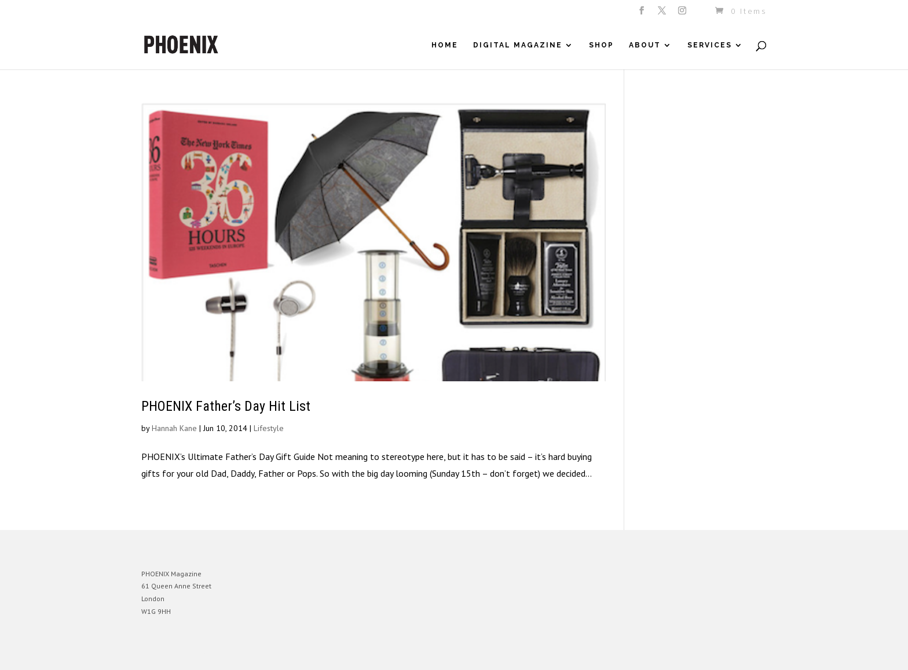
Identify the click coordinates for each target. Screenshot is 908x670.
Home (444, 45)
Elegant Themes (195, 652)
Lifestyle (269, 428)
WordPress (267, 652)
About (645, 45)
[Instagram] (683, 13)
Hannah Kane (174, 428)
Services (709, 45)
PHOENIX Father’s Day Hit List (225, 406)
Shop (601, 45)
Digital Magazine (517, 45)
